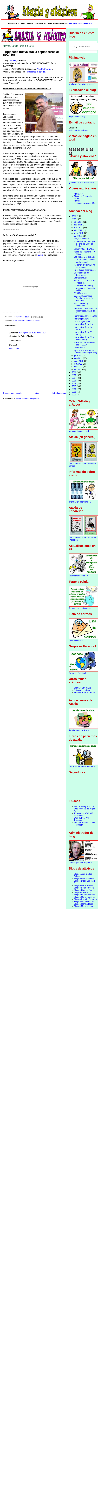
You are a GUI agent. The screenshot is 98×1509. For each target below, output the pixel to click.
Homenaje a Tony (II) (83, 319)
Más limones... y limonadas (81, 304)
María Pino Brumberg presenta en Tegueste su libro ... (84, 288)
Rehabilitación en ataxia (84, 692)
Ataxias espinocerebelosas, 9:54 (84, 202)
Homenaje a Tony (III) (83, 324)
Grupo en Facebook (77, 673)
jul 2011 (78, 355)
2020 (74, 395)
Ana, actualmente (81, 239)
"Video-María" (80, 348)
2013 (74, 375)
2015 (74, 381)
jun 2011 (78, 236)
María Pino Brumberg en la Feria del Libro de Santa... (84, 243)
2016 (74, 384)
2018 (74, 389)
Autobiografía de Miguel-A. (80, 863)
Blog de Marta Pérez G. (84, 897)
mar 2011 (78, 227)
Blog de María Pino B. (83, 885)
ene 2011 (78, 222)
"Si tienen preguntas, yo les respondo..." (84, 266)
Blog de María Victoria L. (85, 906)
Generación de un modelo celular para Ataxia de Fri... (85, 310)
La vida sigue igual (82, 322)
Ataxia (13, 60)
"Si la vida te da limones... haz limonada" (85, 261)
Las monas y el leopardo (84, 257)
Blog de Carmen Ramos (84, 890)
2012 (74, 372)
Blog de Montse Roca (83, 904)
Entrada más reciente (12, 393)
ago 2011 (78, 358)
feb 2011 (78, 225)
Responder (14, 349)
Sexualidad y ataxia (82, 688)
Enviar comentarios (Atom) (27, 399)
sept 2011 (79, 361)
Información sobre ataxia (80, 502)
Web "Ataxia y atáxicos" (84, 806)
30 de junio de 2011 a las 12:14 (33, 333)
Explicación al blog (77, 117)
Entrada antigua (59, 393)
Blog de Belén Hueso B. (84, 888)
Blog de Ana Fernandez (84, 895)
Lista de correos (76, 640)
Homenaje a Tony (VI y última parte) (84, 338)
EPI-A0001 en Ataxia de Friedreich (84, 282)
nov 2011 (78, 367)
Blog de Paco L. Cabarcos (85, 899)
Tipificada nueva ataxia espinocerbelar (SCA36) (85, 351)
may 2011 (79, 233)
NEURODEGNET (44, 69)
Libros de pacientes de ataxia (82, 766)
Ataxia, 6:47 (79, 194)
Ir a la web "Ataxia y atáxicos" (82, 84)
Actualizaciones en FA (78, 576)
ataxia (40, 255)
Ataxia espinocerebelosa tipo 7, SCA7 (84, 343)
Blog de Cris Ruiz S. (83, 892)
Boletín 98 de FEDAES (84, 249)
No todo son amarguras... (85, 270)
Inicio (37, 393)
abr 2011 (78, 230)
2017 (74, 386)
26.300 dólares (80, 293)
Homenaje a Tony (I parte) (85, 316)
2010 (74, 216)
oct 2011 (78, 364)
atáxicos (21, 321)
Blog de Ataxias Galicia (84, 878)
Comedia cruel (80, 278)
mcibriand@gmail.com (78, 130)
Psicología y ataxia (82, 690)
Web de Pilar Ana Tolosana (81, 819)
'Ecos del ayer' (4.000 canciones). (83, 814)
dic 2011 (78, 369)
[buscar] (84, 46)
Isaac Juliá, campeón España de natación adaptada (83, 298)
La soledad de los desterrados (81, 274)
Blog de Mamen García (84, 902)
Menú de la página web (79, 431)
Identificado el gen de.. (36, 72)
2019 (74, 392)
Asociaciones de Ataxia (79, 730)
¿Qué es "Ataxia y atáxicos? (81, 183)
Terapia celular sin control (80, 608)
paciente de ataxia (32, 321)
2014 (74, 378)
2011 (74, 219)
